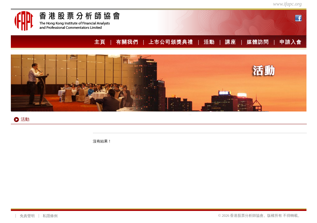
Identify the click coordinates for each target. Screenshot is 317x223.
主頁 (100, 42)
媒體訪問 (258, 42)
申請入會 (291, 42)
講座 (230, 42)
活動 (209, 42)
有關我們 (127, 42)
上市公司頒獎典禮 (171, 42)
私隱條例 (50, 216)
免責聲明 (27, 216)
